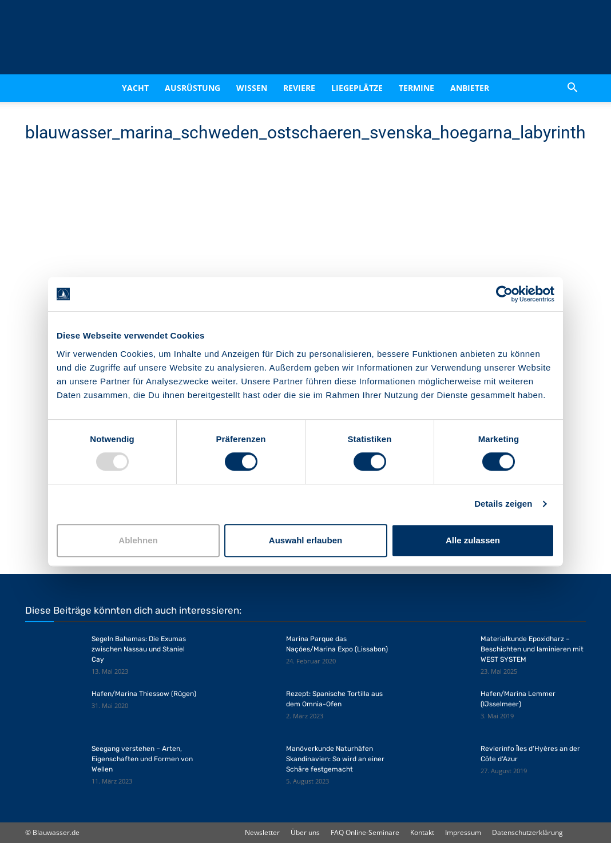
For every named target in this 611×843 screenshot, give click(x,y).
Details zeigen (503, 503)
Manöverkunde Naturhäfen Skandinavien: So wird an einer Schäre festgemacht (335, 759)
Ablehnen (137, 540)
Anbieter (469, 87)
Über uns (305, 832)
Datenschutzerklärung (527, 832)
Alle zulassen (473, 540)
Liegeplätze (357, 87)
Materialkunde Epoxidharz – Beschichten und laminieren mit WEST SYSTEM (532, 649)
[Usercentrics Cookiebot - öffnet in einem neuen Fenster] (504, 294)
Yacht (135, 87)
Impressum (463, 832)
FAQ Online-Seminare (365, 832)
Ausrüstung (192, 87)
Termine (416, 87)
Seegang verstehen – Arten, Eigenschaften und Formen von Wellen (142, 759)
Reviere (299, 87)
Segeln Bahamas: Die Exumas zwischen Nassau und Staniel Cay (139, 649)
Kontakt (422, 832)
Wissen (251, 87)
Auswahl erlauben (305, 540)
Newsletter (262, 832)
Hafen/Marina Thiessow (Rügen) (144, 694)
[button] (572, 88)
